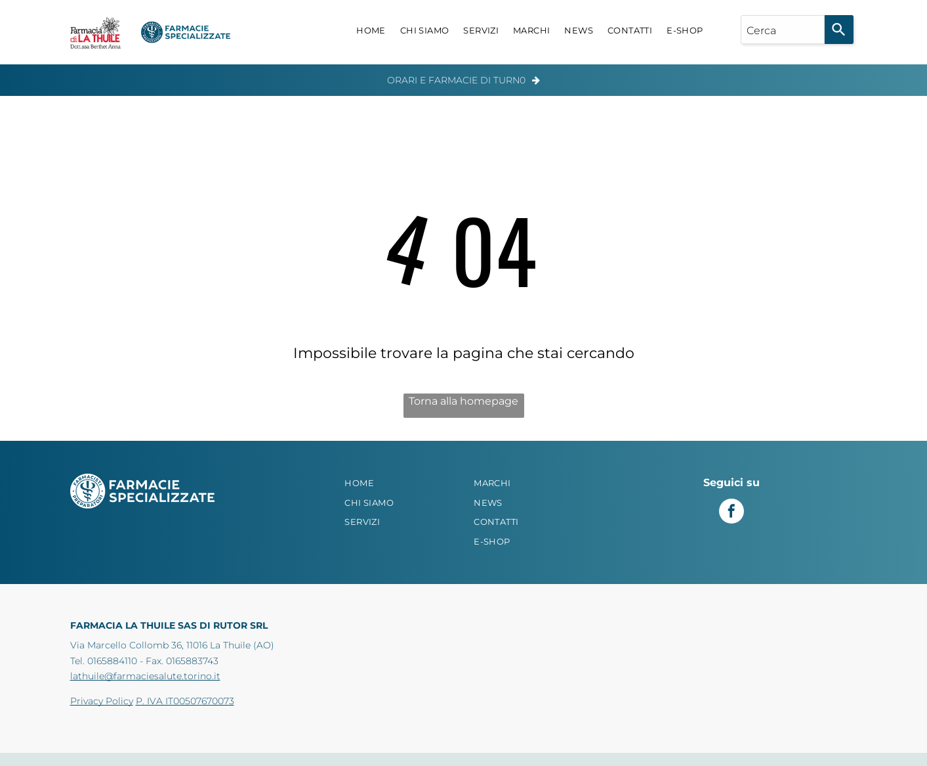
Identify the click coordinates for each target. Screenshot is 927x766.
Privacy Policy (101, 701)
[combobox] (783, 29)
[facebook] (731, 513)
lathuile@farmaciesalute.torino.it (145, 676)
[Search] (839, 29)
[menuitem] (371, 31)
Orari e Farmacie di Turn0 (456, 80)
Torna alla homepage (463, 401)
